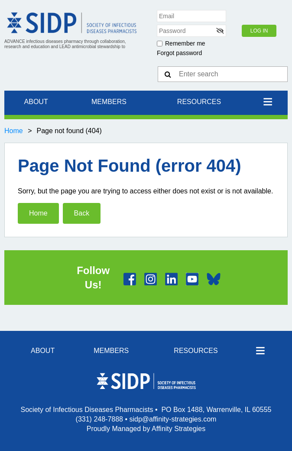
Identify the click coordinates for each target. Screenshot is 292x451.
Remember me (185, 43)
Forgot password (179, 52)
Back (82, 213)
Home (13, 130)
